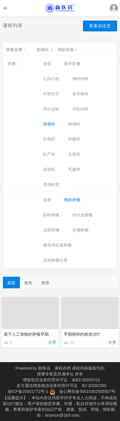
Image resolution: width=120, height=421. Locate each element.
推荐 (45, 282)
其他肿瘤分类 (55, 260)
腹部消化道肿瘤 (57, 245)
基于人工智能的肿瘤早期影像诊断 (34, 334)
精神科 (74, 124)
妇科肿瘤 (51, 215)
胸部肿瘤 (68, 49)
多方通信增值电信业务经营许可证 (47, 385)
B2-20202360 (94, 385)
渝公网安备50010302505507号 (87, 391)
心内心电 (51, 78)
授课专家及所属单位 (55, 374)
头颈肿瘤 (80, 230)
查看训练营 (100, 26)
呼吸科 (74, 139)
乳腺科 (74, 169)
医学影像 (72, 63)
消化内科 (80, 109)
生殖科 (74, 154)
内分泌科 (51, 109)
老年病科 (80, 93)
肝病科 (49, 139)
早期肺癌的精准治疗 (82, 334)
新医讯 (44, 368)
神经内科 (80, 78)
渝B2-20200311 (86, 379)
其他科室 (51, 184)
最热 (28, 282)
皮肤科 (49, 169)
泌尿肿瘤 (51, 230)
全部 (47, 63)
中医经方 (51, 93)
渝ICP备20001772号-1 (28, 391)
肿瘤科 (45, 49)
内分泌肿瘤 (82, 215)
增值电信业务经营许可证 (45, 379)
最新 (11, 282)
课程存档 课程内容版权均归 (79, 368)
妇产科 (49, 154)
